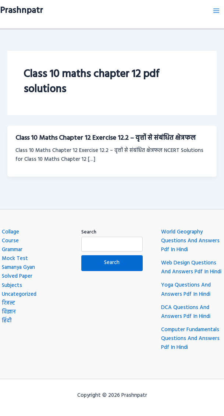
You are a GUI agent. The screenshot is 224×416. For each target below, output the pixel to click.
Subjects (12, 285)
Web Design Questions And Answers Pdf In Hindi (191, 267)
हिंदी (7, 321)
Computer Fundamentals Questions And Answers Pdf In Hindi (190, 339)
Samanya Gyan (18, 267)
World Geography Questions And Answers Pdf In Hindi (190, 241)
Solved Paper (17, 276)
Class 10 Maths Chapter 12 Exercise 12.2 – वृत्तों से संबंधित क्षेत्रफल (105, 138)
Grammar (12, 250)
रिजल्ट (8, 303)
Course (10, 241)
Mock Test (15, 258)
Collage (10, 232)
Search (88, 232)
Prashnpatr (21, 11)
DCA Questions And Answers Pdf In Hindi (185, 312)
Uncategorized (19, 294)
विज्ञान (9, 312)
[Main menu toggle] (216, 10)
